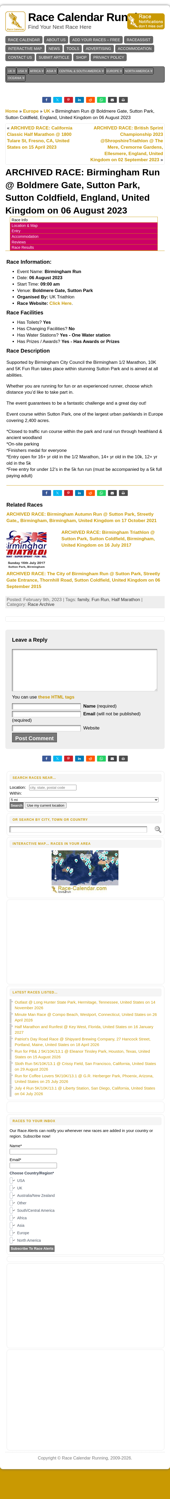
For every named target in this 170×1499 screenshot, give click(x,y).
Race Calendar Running (89, 17)
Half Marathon (125, 599)
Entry (16, 231)
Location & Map (25, 225)
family (83, 599)
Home (11, 111)
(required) (100, 714)
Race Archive (41, 604)
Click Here (60, 303)
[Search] (78, 837)
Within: (16, 801)
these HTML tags (56, 705)
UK (47, 111)
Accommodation (25, 236)
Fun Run (100, 599)
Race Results (23, 247)
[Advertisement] (85, 950)
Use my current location (45, 813)
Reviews (19, 242)
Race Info (20, 220)
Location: (18, 795)
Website (91, 736)
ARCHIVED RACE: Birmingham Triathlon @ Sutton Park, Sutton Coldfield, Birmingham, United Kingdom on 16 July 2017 (108, 539)
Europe (31, 111)
